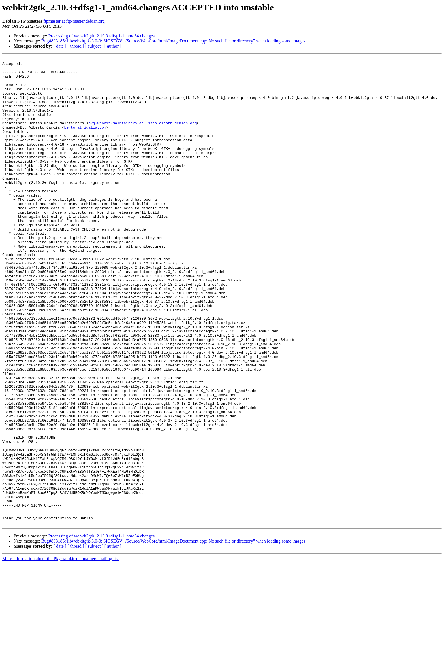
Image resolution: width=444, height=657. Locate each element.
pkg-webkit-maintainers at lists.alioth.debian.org (142, 136)
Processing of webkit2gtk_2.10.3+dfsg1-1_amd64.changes (101, 35)
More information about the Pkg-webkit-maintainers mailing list (60, 652)
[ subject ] (94, 46)
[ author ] (112, 46)
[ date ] (60, 46)
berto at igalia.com (85, 141)
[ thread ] (75, 46)
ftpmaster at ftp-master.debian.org (74, 21)
